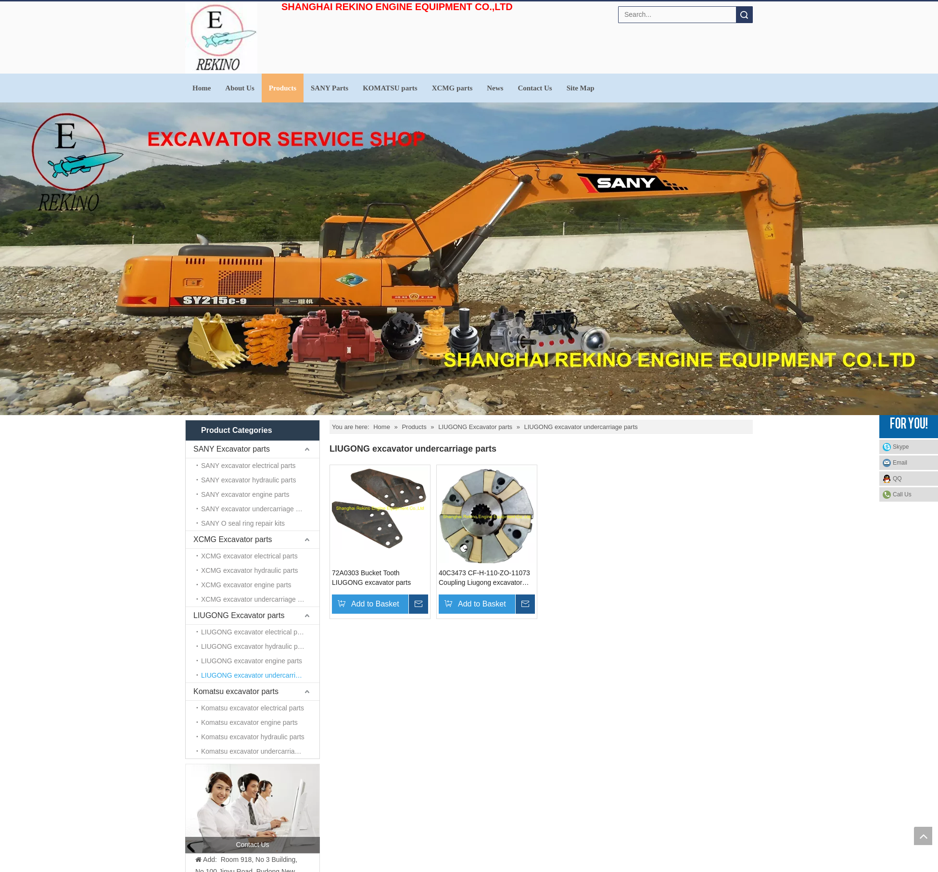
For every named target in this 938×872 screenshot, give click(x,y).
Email (900, 462)
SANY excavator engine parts (245, 494)
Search (744, 15)
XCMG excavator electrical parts (249, 556)
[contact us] (252, 808)
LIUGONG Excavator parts (238, 615)
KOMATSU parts (390, 88)
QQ (897, 478)
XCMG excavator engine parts (246, 585)
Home (201, 88)
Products (282, 88)
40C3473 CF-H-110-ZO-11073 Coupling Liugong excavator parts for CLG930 (484, 578)
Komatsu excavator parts (236, 691)
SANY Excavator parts (231, 449)
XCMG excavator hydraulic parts (249, 570)
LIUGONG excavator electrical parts (254, 632)
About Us (239, 88)
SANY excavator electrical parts (248, 465)
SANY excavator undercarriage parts (256, 509)
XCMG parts (452, 88)
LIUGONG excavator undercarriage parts (260, 675)
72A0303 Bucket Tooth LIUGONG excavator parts (371, 577)
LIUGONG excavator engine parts (251, 661)
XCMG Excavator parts (232, 539)
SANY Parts (329, 88)
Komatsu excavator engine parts (249, 722)
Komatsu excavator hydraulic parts (252, 737)
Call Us (902, 494)
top (923, 836)
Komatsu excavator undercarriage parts (260, 751)
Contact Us (535, 88)
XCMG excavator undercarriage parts (257, 599)
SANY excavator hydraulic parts (248, 480)
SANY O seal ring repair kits (243, 523)
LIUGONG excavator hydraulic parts (255, 646)
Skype (901, 446)
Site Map (581, 88)
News (495, 88)
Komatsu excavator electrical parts (252, 708)
